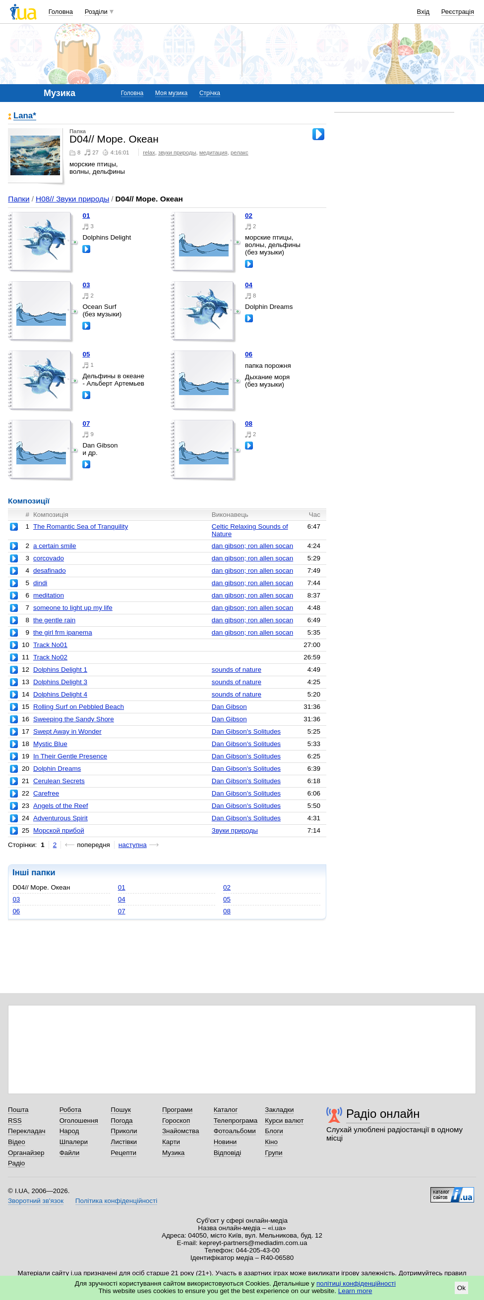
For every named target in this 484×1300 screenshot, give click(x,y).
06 (248, 354)
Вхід (423, 11)
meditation (48, 595)
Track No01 (50, 645)
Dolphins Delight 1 (60, 669)
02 (248, 215)
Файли (70, 1152)
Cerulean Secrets (59, 781)
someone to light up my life (73, 607)
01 (86, 215)
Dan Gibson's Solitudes (246, 731)
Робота (70, 1109)
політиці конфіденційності (356, 1283)
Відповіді (228, 1152)
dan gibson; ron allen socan (252, 546)
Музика (173, 1152)
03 (86, 285)
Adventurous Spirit (60, 818)
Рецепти (123, 1152)
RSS (15, 1120)
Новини (225, 1142)
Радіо (16, 1163)
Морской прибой (58, 830)
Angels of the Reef (60, 805)
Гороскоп (176, 1120)
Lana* (24, 116)
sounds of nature (236, 669)
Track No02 (50, 657)
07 (86, 423)
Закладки (279, 1109)
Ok (461, 1288)
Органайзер (26, 1152)
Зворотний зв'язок (35, 1200)
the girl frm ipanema (62, 632)
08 (248, 423)
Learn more (355, 1291)
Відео (16, 1142)
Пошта (18, 1109)
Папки (18, 199)
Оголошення (79, 1120)
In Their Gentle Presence (70, 756)
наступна (133, 845)
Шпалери (74, 1142)
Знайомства (180, 1131)
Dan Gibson (229, 706)
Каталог (226, 1109)
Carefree (46, 793)
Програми (177, 1109)
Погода (121, 1120)
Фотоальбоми (235, 1131)
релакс (239, 152)
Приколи (124, 1131)
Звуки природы (235, 830)
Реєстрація (457, 11)
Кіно (271, 1142)
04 (248, 285)
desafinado (49, 570)
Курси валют (284, 1120)
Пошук (121, 1109)
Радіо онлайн (383, 1113)
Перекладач (26, 1131)
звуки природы (177, 152)
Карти (171, 1142)
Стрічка (209, 93)
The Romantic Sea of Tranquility (80, 526)
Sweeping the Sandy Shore (73, 719)
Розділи (96, 11)
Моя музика (171, 93)
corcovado (48, 558)
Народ (69, 1131)
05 (86, 354)
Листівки (124, 1142)
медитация (213, 152)
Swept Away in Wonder (67, 731)
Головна (61, 11)
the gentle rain (54, 620)
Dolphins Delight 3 (60, 682)
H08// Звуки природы (72, 199)
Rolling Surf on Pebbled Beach (78, 706)
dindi (40, 583)
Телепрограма (236, 1120)
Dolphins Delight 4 (60, 694)
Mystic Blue (50, 744)
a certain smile (54, 546)
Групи (273, 1152)
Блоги (274, 1131)
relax (149, 152)
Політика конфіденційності (116, 1200)
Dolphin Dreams (57, 768)
